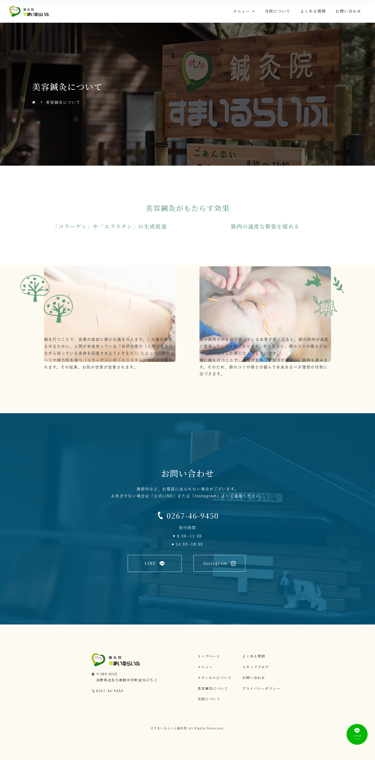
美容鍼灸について (213, 688)
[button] (155, 563)
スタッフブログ (255, 666)
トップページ (209, 656)
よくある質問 (313, 11)
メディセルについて (215, 677)
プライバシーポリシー (261, 688)
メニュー (244, 11)
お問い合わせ (348, 11)
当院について (278, 11)
